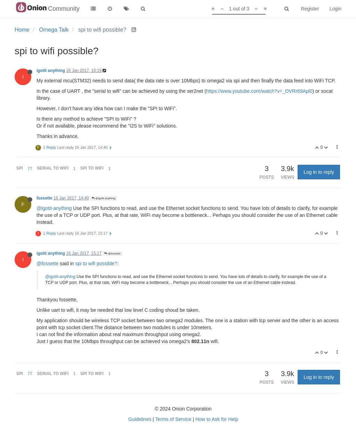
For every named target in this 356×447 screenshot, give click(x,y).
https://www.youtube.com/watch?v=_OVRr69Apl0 (259, 91)
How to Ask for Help (216, 419)
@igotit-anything (54, 208)
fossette (44, 198)
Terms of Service (173, 419)
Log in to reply (319, 172)
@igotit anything (103, 198)
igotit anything (51, 70)
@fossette (112, 253)
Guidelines (139, 419)
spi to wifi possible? (96, 263)
